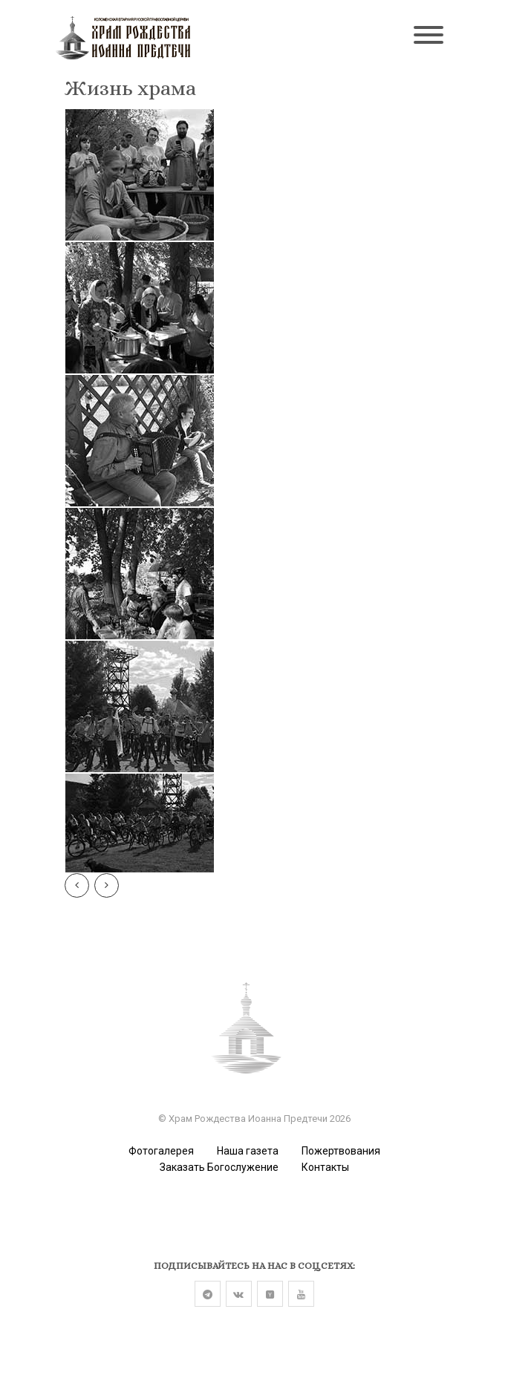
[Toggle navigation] (429, 36)
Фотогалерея (161, 1151)
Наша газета (248, 1151)
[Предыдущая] (77, 885)
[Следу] (106, 885)
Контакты (325, 1167)
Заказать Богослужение (219, 1167)
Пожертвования (341, 1151)
